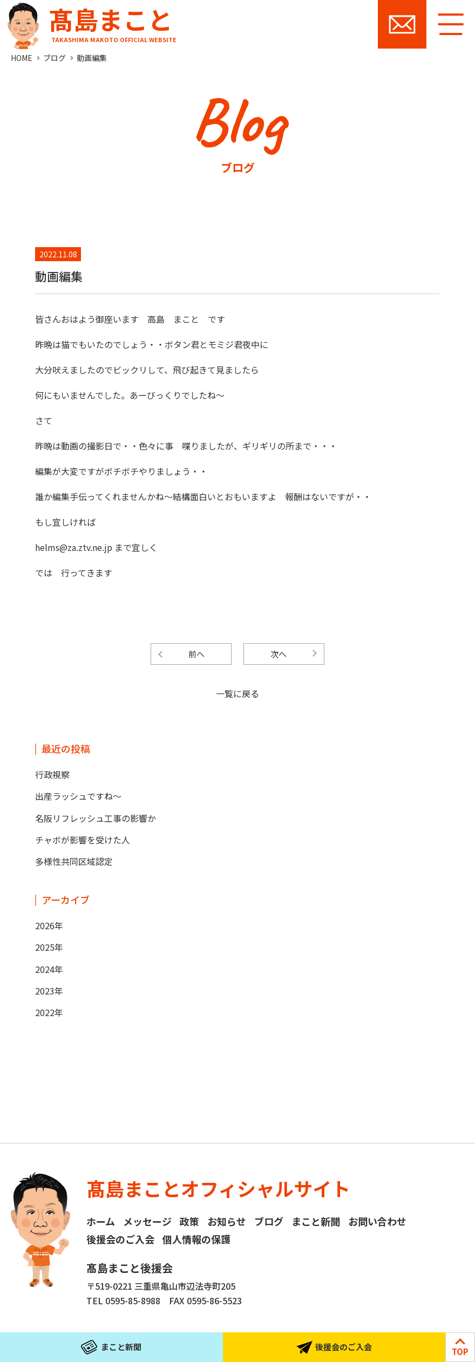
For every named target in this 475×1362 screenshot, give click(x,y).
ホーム (100, 1221)
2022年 (49, 1012)
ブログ (54, 57)
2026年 (49, 925)
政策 (189, 1221)
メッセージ (147, 1221)
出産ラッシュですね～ (78, 795)
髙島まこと (90, 22)
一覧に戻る (237, 693)
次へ (278, 653)
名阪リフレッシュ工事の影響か (95, 818)
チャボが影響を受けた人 (82, 839)
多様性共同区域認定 (74, 861)
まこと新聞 (315, 1221)
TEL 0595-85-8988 (123, 1300)
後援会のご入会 (120, 1239)
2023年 (49, 990)
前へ (196, 653)
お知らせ (226, 1221)
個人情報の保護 (196, 1239)
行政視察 (52, 774)
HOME (21, 57)
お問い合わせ (402, 24)
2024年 (49, 969)
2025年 (49, 947)
